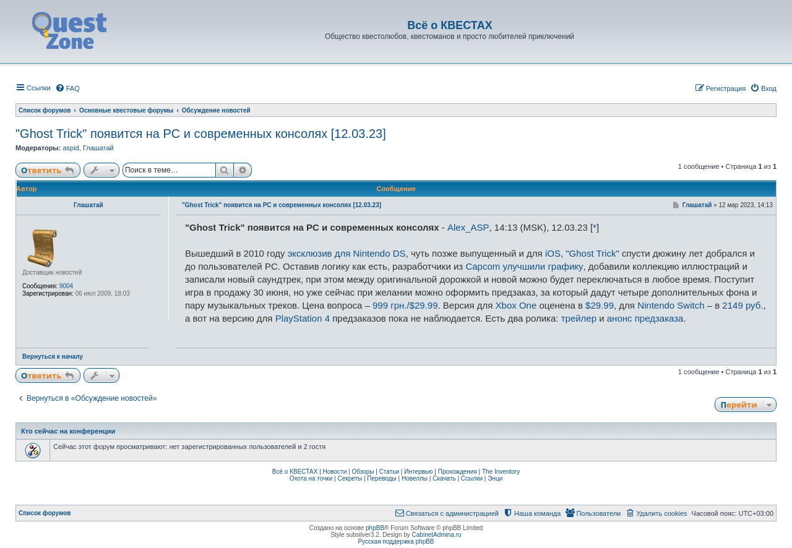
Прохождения (457, 471)
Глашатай (98, 148)
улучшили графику (542, 266)
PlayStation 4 (302, 318)
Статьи (389, 471)
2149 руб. (742, 305)
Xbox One (516, 305)
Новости (335, 471)
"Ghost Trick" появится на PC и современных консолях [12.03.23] (200, 133)
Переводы (381, 478)
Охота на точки (311, 478)
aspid (70, 148)
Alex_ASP (468, 227)
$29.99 (599, 305)
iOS (553, 253)
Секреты (349, 478)
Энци (495, 478)
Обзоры (362, 471)
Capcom (482, 266)
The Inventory (501, 471)
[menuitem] (67, 88)
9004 (66, 286)
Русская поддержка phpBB (396, 541)
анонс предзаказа (645, 318)
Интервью (418, 471)
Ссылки (472, 478)
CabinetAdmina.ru (437, 534)
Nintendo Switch (670, 305)
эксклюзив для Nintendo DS (347, 253)
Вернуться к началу (52, 356)
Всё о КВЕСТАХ (295, 471)
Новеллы (415, 478)
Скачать (444, 478)
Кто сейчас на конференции (68, 431)
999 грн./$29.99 (405, 305)
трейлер (578, 318)
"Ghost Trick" (592, 253)
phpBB (375, 527)
